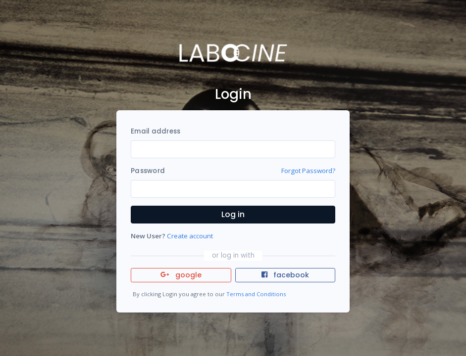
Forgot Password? (308, 170)
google (181, 275)
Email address (155, 131)
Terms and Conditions (256, 294)
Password (148, 171)
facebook (285, 275)
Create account (190, 235)
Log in (233, 214)
